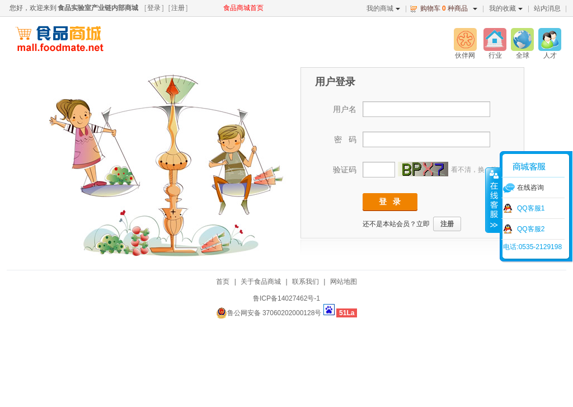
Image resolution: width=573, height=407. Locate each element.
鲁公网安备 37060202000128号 (269, 313)
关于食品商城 (261, 282)
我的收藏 (506, 8)
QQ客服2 (530, 229)
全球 (522, 55)
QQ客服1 (530, 208)
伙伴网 (465, 55)
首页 (222, 282)
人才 (550, 55)
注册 (178, 8)
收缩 (493, 200)
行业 (495, 55)
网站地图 (343, 282)
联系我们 (305, 282)
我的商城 (383, 8)
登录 (154, 8)
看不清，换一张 (474, 170)
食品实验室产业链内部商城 (98, 8)
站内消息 (547, 8)
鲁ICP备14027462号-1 (286, 298)
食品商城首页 (243, 8)
